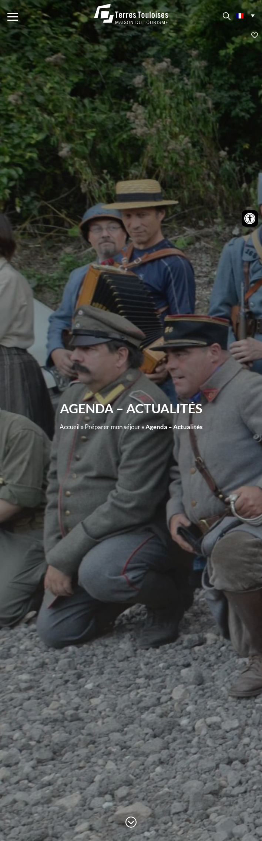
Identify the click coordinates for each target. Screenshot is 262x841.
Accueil (70, 427)
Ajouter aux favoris (131, 35)
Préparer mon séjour (112, 427)
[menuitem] (245, 15)
